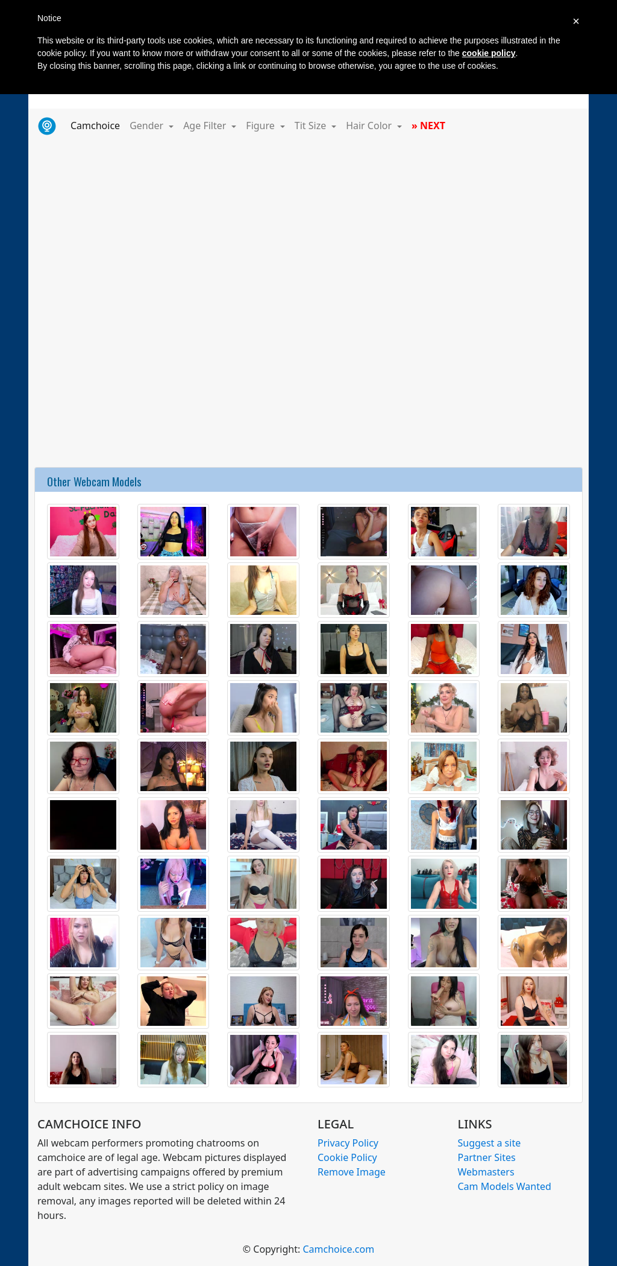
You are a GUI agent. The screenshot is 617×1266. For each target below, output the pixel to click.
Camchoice (97, 125)
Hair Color (370, 125)
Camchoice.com (338, 1249)
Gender (148, 125)
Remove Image (352, 1172)
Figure (261, 125)
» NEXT (428, 125)
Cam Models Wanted (504, 1186)
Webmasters (486, 1172)
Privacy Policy (348, 1143)
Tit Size (312, 125)
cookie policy (489, 53)
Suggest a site (489, 1143)
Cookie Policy (347, 1157)
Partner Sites (487, 1157)
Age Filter (205, 125)
